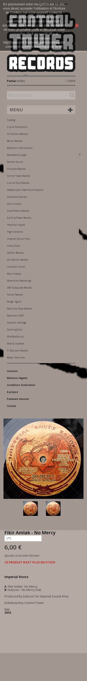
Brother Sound (15, 161)
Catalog (11, 120)
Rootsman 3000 (15, 315)
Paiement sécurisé (18, 399)
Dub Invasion (14, 203)
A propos (12, 392)
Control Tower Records (18, 175)
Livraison (12, 371)
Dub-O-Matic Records (18, 210)
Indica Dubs (13, 245)
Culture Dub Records (18, 182)
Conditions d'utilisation (21, 385)
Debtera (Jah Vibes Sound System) (25, 189)
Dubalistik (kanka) (17, 196)
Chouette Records (16, 168)
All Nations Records (17, 134)
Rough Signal (14, 301)
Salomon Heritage (16, 322)
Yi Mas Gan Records (17, 350)
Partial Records (15, 294)
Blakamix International (19, 148)
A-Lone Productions (17, 127)
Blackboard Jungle (16, 155)
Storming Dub (14, 329)
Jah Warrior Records (17, 259)
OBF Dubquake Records (19, 287)
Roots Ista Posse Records (19, 308)
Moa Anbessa (14, 273)
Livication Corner (16, 266)
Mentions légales (17, 378)
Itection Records (15, 252)
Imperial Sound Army (18, 238)
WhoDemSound (15, 336)
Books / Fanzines (16, 357)
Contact (11, 406)
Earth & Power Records (19, 217)
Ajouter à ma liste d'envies (21, 555)
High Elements (15, 231)
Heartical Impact (16, 224)
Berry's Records (14, 141)
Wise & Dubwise (15, 343)
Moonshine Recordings (19, 280)
